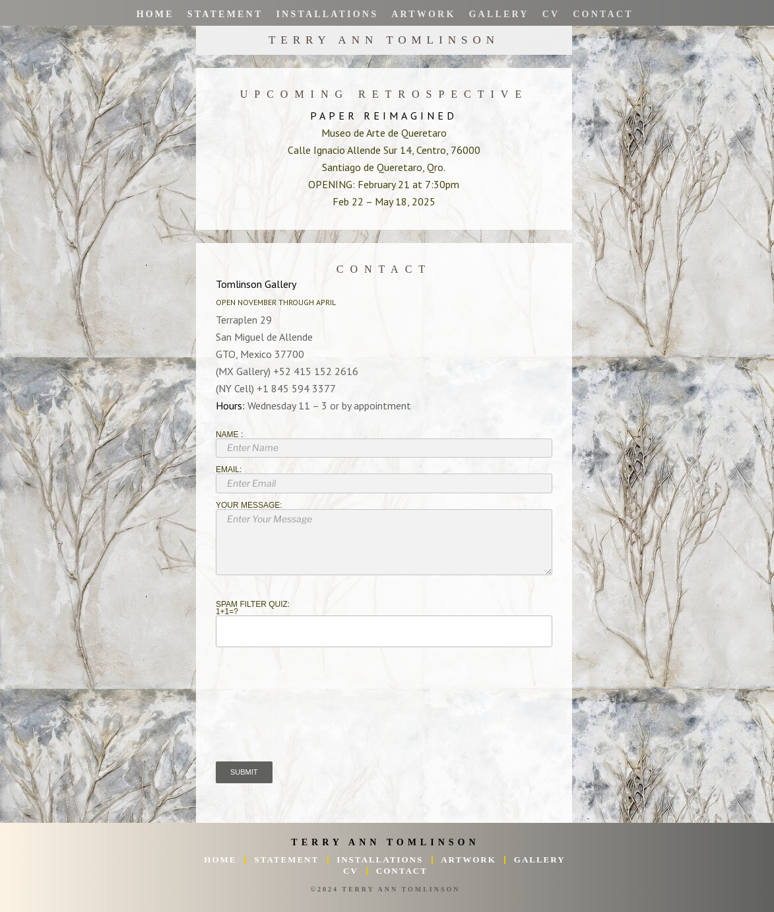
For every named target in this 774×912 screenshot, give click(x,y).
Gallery (498, 14)
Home (155, 14)
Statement (225, 14)
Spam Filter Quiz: (384, 624)
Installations (327, 14)
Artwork (423, 14)
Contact (603, 14)
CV (551, 14)
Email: (384, 479)
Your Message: (384, 538)
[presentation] (316, 716)
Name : (384, 444)
